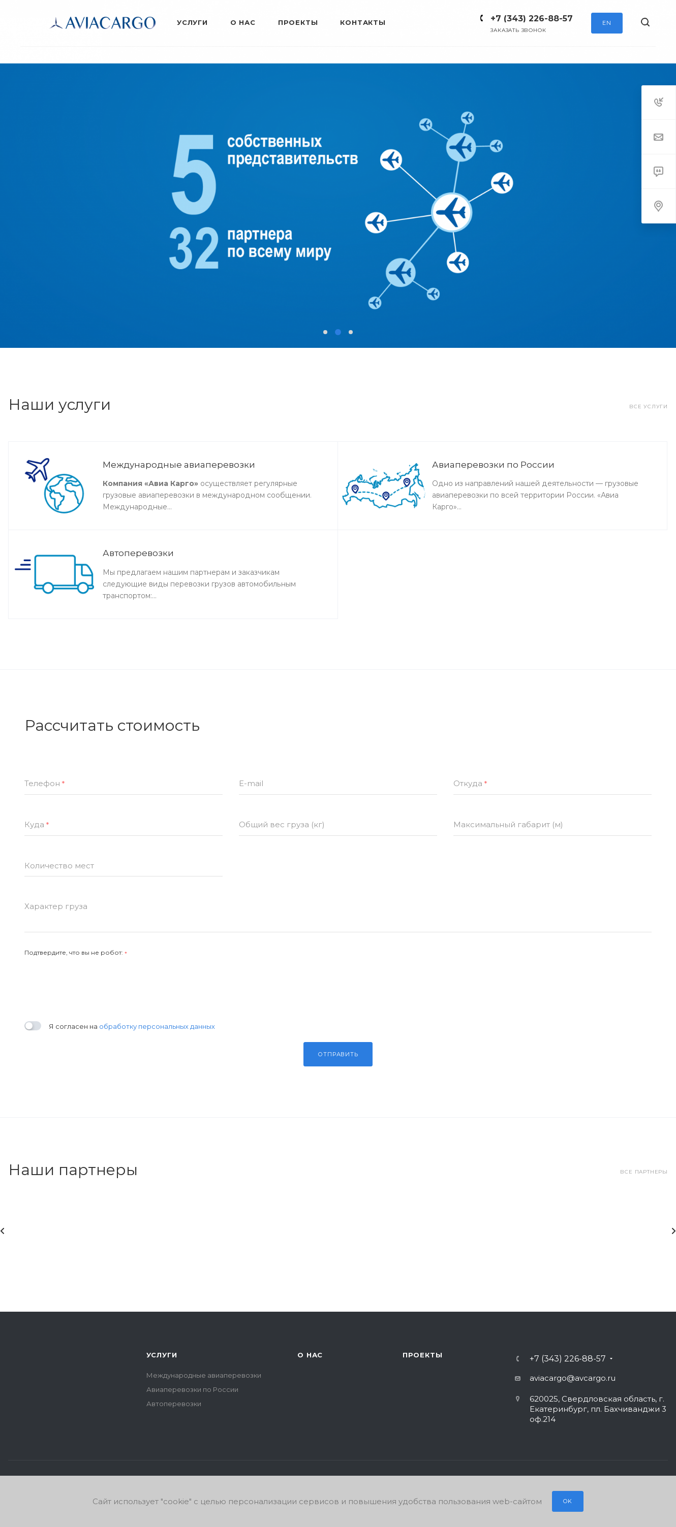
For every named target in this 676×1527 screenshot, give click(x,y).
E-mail (251, 783)
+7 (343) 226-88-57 (531, 18)
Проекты (423, 1355)
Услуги (161, 1355)
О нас (310, 1355)
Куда (36, 825)
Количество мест (59, 865)
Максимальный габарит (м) (508, 824)
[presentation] (101, 981)
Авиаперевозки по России (493, 465)
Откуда (470, 783)
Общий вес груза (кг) (282, 824)
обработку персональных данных (157, 1026)
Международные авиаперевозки (179, 465)
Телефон (44, 783)
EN (606, 22)
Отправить (338, 1054)
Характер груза (55, 906)
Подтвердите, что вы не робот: (75, 953)
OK (567, 1501)
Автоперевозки (138, 553)
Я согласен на (132, 1026)
